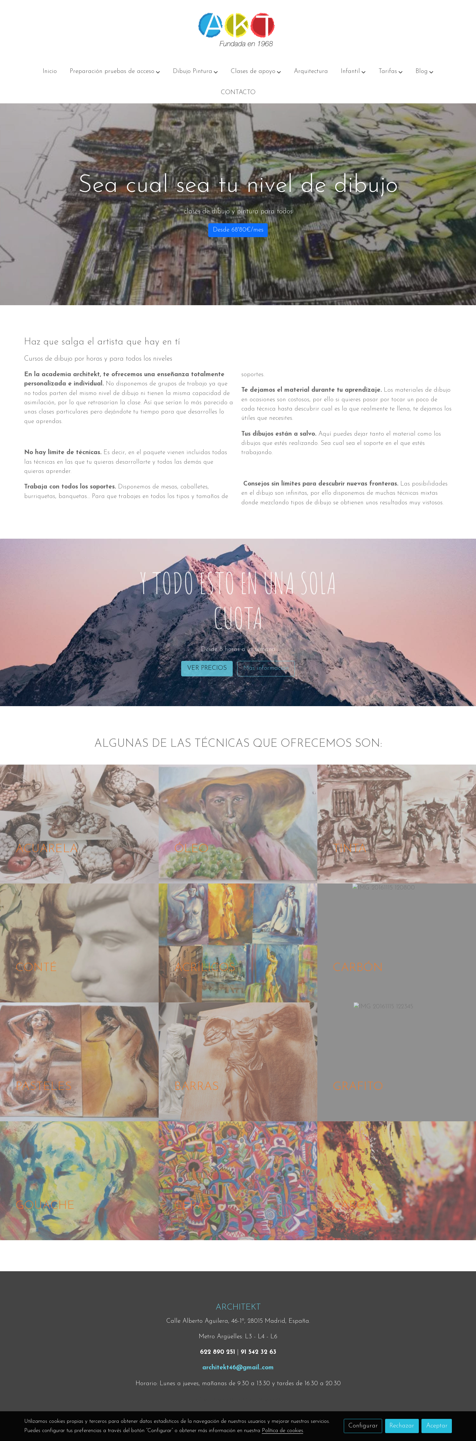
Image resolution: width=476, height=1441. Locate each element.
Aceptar (437, 1426)
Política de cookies (213, 1399)
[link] (238, 30)
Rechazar (401, 1426)
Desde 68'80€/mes (238, 230)
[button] (114, 71)
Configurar (363, 1426)
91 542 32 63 (258, 1352)
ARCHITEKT (238, 1307)
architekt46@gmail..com (238, 1368)
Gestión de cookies (260, 1399)
